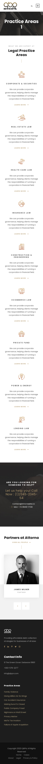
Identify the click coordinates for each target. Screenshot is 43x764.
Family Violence (11, 692)
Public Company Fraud (14, 708)
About (11, 758)
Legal (18, 758)
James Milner (21, 589)
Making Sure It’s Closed (14, 704)
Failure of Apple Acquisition (16, 724)
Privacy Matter (10, 716)
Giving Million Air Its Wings (15, 696)
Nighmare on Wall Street (15, 712)
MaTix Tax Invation (12, 720)
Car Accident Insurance (14, 700)
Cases (26, 755)
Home (18, 755)
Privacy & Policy (30, 758)
